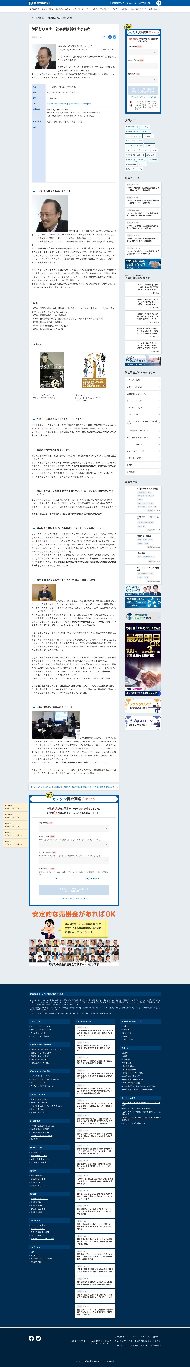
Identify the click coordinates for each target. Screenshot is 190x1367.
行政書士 (147, 494)
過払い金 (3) (150, 155)
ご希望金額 (46, 823)
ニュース (134, 1337)
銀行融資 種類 (36, 1214)
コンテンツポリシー (79, 1341)
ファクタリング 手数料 (40, 1038)
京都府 (146, 515)
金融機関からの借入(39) (136, 392)
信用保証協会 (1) (132, 127)
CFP (134, 501)
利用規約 (144, 1346)
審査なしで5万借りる (39, 1104)
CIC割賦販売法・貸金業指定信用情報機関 (139, 1088)
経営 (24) (140, 155)
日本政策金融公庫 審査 (40, 1131)
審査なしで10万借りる (40, 1101)
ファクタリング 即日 (39, 1035)
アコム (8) (142, 164)
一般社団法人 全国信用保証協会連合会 (137, 1091)
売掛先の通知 (47, 869)
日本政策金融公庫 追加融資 (41, 1137)
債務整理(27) (132, 470)
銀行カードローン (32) (134, 169)
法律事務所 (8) (131, 164)
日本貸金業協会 (128, 1068)
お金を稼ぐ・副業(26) (135, 456)
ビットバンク (127, 1041)
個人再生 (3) (130, 160)
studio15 (125, 1038)
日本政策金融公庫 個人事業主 (42, 1127)
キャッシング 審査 (38, 1230)
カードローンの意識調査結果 (133, 1125)
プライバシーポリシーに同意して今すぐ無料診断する (74, 891)
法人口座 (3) (130, 155)
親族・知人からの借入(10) (137, 436)
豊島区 (129, 501)
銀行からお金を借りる (39, 1200)
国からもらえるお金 (39, 1164)
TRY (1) (154, 150)
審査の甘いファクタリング (41, 1031)
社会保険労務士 (131, 490)
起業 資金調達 (36, 1177)
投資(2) (129, 463)
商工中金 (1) (144, 127)
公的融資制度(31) (134, 378)
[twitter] (114, 37)
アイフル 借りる (37, 1237)
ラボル (125, 1028)
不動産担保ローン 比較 (40, 1058)
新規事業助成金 (37, 1154)
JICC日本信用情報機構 (131, 1085)
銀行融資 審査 (36, 1204)
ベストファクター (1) (133, 136)
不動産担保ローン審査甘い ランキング (46, 1051)
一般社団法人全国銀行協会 (133, 1081)
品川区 (153, 555)
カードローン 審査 (38, 1227)
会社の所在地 (136, 60)
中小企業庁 (126, 1064)
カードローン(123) (134, 443)
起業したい (35, 1257)
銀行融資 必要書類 (38, 1210)
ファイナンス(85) (134, 413)
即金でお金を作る (38, 1111)
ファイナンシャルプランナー (135, 497)
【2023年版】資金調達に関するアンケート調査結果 (141, 1105)
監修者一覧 (157, 1337)
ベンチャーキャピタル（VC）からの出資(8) (142, 421)
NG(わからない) (92, 878)
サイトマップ (122, 1346)
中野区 (152, 528)
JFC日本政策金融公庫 (131, 1078)
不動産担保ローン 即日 (40, 1061)
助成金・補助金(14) (134, 385)
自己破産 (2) (141, 160)
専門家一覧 (40, 18)
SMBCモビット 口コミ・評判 (42, 1240)
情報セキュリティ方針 (123, 1341)
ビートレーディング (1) (134, 141)
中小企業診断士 (149, 497)
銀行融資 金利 (36, 1207)
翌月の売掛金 (47, 836)
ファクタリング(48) (134, 406)
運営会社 (134, 1346)
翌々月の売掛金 (47, 852)
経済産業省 (126, 1061)
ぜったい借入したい (39, 1114)
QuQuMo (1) (149, 145)
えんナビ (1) (130, 150)
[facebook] (110, 37)
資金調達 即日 (36, 1184)
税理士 (139, 490)
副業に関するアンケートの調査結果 (136, 1110)
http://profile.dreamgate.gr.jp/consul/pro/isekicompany (69, 104)
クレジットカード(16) (135, 449)
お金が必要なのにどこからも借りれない (47, 1107)
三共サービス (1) (143, 150)
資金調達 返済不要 (38, 1181)
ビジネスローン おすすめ (41, 1078)
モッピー (125, 1031)
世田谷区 (146, 528)
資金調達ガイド (121, 1337)
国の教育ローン (37, 1141)
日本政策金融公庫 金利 (40, 1134)
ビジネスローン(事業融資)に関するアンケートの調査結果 (141, 1114)
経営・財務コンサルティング (135, 494)
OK (56, 878)
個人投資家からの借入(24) (137, 429)
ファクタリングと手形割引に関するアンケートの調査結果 (141, 1120)
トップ (31, 18)
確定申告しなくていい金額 (41, 1260)
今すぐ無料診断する (143, 90)
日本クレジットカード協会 (133, 1074)
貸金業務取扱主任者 (138, 542)
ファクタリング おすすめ (41, 1028)
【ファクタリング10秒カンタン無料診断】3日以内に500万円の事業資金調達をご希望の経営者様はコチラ (72, 787)
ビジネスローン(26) (134, 399)
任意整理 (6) (153, 160)
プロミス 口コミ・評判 (40, 1234)
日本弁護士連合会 (129, 1071)
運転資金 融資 (36, 1264)
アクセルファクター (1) (134, 145)
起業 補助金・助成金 (39, 1157)
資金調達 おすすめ (38, 1187)
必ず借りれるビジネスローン (42, 1088)
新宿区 (140, 528)
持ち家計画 (126, 1035)
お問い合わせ (156, 1346)
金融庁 (125, 1054)
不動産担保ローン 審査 (40, 1064)
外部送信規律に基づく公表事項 (147, 1341)
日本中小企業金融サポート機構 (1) (138, 131)
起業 (32, 1254)
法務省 (125, 1058)
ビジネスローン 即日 (39, 1084)
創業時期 (134, 74)
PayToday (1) (148, 136)
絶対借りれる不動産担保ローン (43, 1054)
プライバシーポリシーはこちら (72, 900)
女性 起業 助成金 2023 (40, 1161)
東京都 (134, 528)
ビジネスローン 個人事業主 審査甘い (45, 1081)
